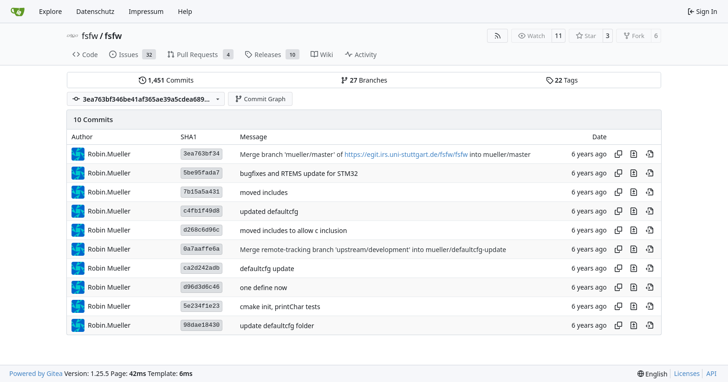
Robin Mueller (109, 230)
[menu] (652, 373)
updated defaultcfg (269, 211)
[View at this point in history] (649, 154)
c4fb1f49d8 (201, 210)
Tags (562, 80)
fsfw (90, 35)
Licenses (687, 373)
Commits (166, 80)
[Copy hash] (618, 154)
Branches (364, 80)
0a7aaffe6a (201, 249)
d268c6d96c (201, 230)
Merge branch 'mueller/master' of (292, 154)
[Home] (18, 11)
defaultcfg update (267, 268)
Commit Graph (260, 99)
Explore (50, 11)
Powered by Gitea (36, 373)
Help (185, 11)
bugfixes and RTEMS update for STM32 (299, 173)
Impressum (146, 11)
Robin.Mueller (109, 153)
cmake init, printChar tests (280, 306)
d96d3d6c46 (201, 287)
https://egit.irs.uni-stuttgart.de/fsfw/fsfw (406, 154)
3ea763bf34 (201, 153)
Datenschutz (95, 11)
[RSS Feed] (497, 36)
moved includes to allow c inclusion (293, 230)
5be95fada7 (201, 172)
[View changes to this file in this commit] (634, 154)
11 (558, 35)
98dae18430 (201, 325)
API (711, 373)
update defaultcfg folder (277, 325)
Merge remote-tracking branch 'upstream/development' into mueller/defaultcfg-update (373, 249)
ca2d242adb (201, 268)
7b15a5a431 (201, 191)
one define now (263, 287)
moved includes (264, 192)
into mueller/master (499, 154)
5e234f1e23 (201, 306)
